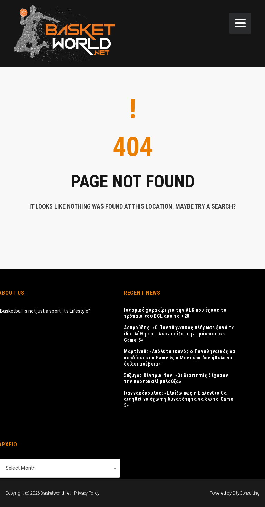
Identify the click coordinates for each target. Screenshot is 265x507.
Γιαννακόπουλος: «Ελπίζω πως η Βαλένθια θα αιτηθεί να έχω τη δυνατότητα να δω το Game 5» (178, 399)
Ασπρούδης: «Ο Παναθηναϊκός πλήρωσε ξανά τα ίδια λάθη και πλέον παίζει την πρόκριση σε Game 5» (179, 334)
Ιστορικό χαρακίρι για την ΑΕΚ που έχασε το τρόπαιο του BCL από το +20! (175, 313)
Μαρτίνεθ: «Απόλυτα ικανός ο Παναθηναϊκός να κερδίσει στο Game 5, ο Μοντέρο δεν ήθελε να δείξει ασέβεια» (179, 358)
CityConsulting (246, 493)
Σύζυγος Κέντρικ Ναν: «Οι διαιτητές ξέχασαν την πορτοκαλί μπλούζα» (176, 378)
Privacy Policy (86, 493)
